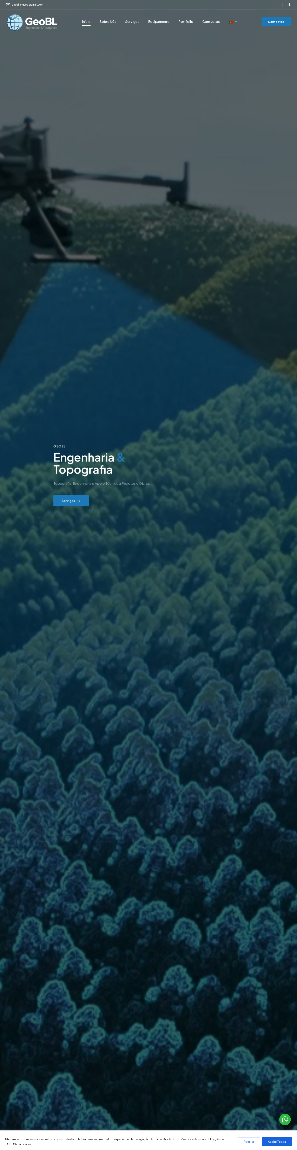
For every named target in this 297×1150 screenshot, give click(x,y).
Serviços (132, 21)
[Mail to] (24, 4)
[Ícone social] (289, 5)
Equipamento (159, 21)
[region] (148, 1140)
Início (86, 21)
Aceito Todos (277, 1141)
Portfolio (186, 21)
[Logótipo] (32, 22)
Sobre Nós (108, 21)
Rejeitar (249, 1141)
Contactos (211, 21)
